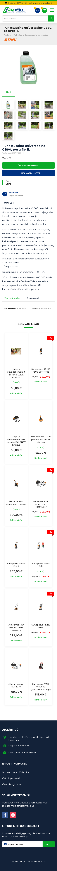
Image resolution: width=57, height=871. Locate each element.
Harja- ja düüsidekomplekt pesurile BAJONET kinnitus (16, 440)
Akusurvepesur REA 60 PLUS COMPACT (16, 627)
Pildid (8, 92)
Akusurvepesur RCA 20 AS (16, 685)
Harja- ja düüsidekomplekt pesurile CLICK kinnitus (16, 373)
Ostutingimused (11, 778)
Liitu (48, 844)
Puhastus (18, 35)
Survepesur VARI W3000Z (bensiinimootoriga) (41, 687)
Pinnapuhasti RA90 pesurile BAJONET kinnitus (41, 439)
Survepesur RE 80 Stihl (41, 564)
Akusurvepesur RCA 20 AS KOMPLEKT (40, 504)
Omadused (33, 298)
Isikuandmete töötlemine (15, 772)
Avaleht (7, 35)
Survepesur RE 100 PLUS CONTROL (40, 370)
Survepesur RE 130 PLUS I (40, 626)
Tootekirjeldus (12, 298)
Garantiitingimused (12, 784)
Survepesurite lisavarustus (36, 35)
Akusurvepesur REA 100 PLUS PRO (16, 502)
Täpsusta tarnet (16, 196)
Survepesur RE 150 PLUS (16, 564)
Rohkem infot (16, 393)
